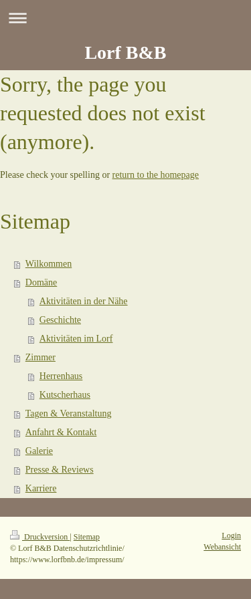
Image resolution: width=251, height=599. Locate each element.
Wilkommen (48, 264)
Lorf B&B (125, 52)
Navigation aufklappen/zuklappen (125, 17)
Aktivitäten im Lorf (76, 339)
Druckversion (40, 537)
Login (231, 535)
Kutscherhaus (64, 395)
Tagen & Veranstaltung (68, 413)
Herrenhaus (61, 376)
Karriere (41, 488)
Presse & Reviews (59, 470)
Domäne (41, 282)
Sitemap (87, 537)
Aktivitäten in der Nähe (83, 301)
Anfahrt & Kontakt (61, 432)
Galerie (39, 451)
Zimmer (40, 357)
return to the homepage (155, 175)
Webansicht (222, 547)
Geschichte (60, 320)
